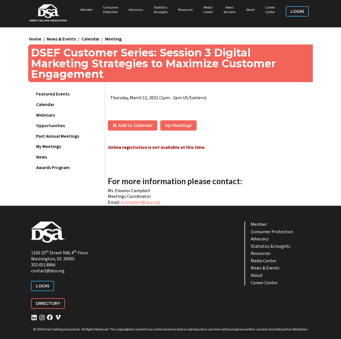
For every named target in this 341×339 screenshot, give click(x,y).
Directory (48, 303)
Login (297, 11)
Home (35, 39)
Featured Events (52, 94)
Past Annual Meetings (57, 136)
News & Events (229, 10)
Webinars (45, 115)
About (250, 9)
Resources (185, 9)
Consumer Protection (110, 10)
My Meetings (48, 146)
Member (87, 9)
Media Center (208, 10)
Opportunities (50, 126)
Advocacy (136, 9)
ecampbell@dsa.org (140, 202)
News (41, 157)
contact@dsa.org (48, 271)
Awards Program (53, 168)
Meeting (113, 39)
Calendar (90, 39)
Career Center (270, 10)
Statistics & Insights (161, 10)
